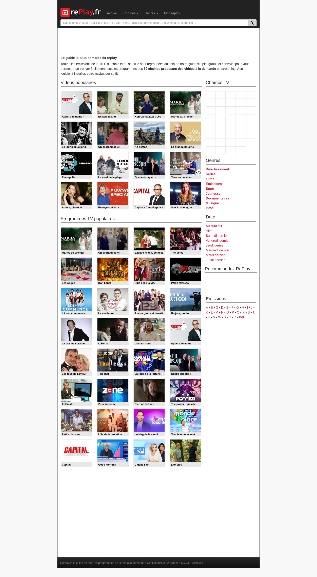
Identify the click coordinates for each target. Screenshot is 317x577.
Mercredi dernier (217, 250)
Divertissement (217, 169)
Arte (221, 103)
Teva (231, 118)
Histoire (241, 150)
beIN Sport (231, 134)
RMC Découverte (251, 110)
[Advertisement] (158, 40)
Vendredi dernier (217, 240)
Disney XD (241, 142)
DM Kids (251, 142)
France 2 (221, 95)
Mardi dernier (215, 255)
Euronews (211, 134)
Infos (209, 208)
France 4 (211, 110)
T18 (251, 118)
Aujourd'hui (214, 226)
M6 (211, 103)
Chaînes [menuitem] (131, 13)
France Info (221, 126)
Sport (210, 188)
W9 (231, 103)
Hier (209, 231)
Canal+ (241, 95)
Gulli (211, 142)
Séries (211, 174)
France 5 (251, 95)
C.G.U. (185, 562)
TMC (241, 103)
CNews (231, 126)
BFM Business (251, 126)
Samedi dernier (217, 235)
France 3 (231, 95)
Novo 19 (211, 126)
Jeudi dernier (215, 245)
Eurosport (241, 134)
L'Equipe (251, 134)
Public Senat (231, 150)
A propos (172, 562)
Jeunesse (213, 193)
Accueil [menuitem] (112, 13)
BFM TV (241, 126)
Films (210, 179)
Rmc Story (211, 118)
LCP (221, 150)
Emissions (214, 184)
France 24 (221, 134)
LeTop (211, 150)
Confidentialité (156, 562)
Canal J (221, 142)
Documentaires (217, 198)
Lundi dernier (215, 260)
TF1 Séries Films (231, 110)
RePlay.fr (66, 562)
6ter (241, 110)
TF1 (211, 95)
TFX (251, 103)
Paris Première (241, 118)
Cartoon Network (231, 142)
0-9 (241, 317)
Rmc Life (221, 118)
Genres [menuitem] (151, 13)
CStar (221, 110)
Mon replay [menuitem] (172, 13)
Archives (197, 562)
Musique (212, 203)
